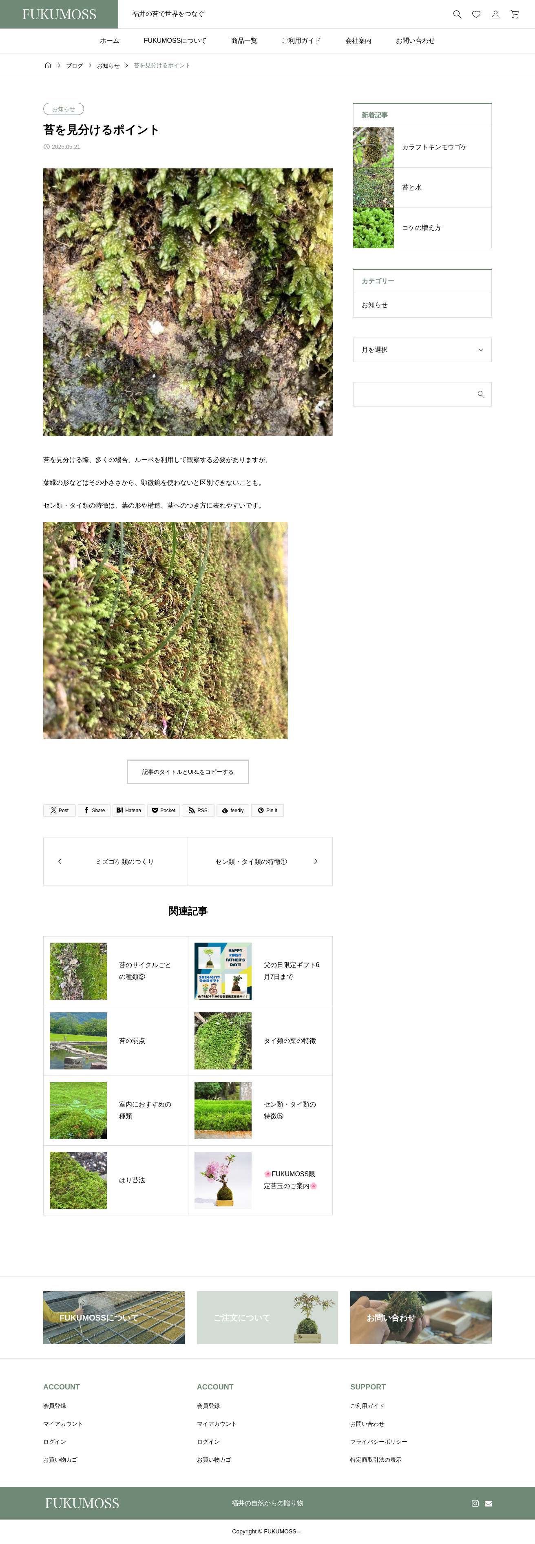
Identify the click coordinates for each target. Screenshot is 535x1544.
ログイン (54, 1441)
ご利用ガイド (301, 40)
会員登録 (54, 1406)
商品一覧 (244, 40)
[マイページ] (495, 14)
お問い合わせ (415, 40)
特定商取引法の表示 (376, 1459)
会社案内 (358, 40)
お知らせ (63, 109)
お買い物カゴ (60, 1459)
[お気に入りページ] (476, 14)
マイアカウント (63, 1423)
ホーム (109, 40)
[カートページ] (512, 14)
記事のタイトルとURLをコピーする (188, 772)
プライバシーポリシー (378, 1441)
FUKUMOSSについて (175, 40)
